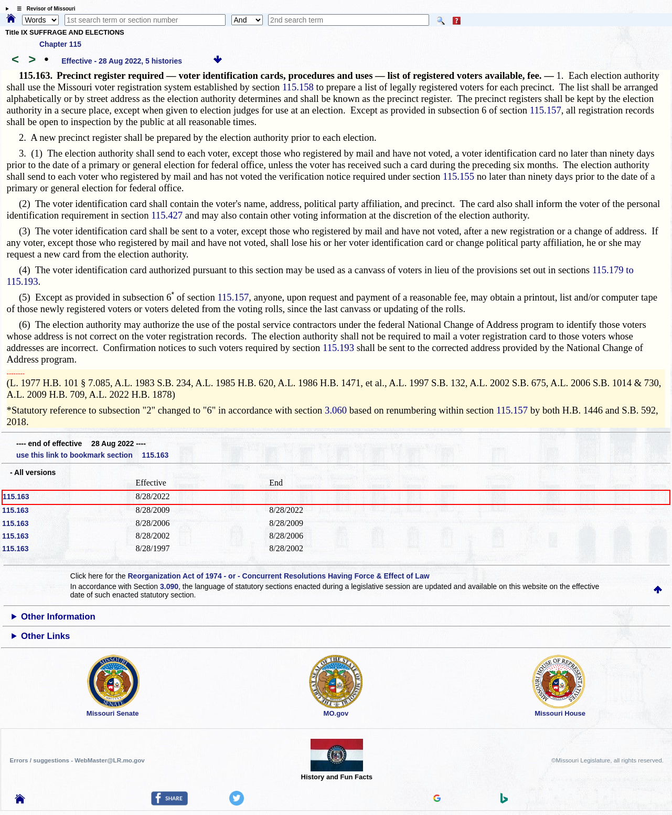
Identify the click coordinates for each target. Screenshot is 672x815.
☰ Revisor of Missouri (44, 9)
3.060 (336, 410)
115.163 (16, 496)
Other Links (45, 636)
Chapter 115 (60, 44)
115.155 (458, 176)
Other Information (58, 617)
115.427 (167, 215)
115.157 (545, 110)
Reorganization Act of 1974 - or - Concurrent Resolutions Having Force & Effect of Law (278, 576)
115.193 (338, 347)
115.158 (298, 86)
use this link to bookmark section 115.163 (92, 455)
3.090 (169, 586)
